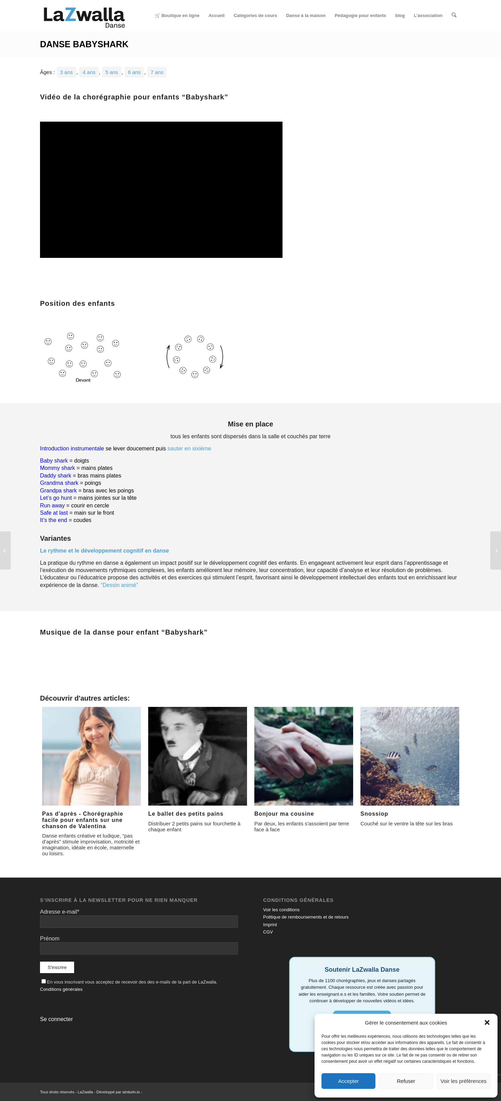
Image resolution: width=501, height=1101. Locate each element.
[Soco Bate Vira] (495, 550)
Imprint (270, 924)
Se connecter (56, 1019)
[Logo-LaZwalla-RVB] (84, 15)
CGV (268, 932)
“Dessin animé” (119, 585)
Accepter (348, 1081)
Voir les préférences (463, 1081)
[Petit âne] (5, 550)
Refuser (406, 1081)
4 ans (89, 72)
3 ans (66, 72)
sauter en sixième (189, 448)
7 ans (157, 72)
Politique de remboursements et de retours (306, 917)
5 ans (111, 72)
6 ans (134, 72)
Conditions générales (61, 989)
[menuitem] (177, 15)
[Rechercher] (454, 15)
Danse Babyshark (84, 44)
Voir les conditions (281, 909)
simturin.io (131, 1092)
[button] (487, 1022)
